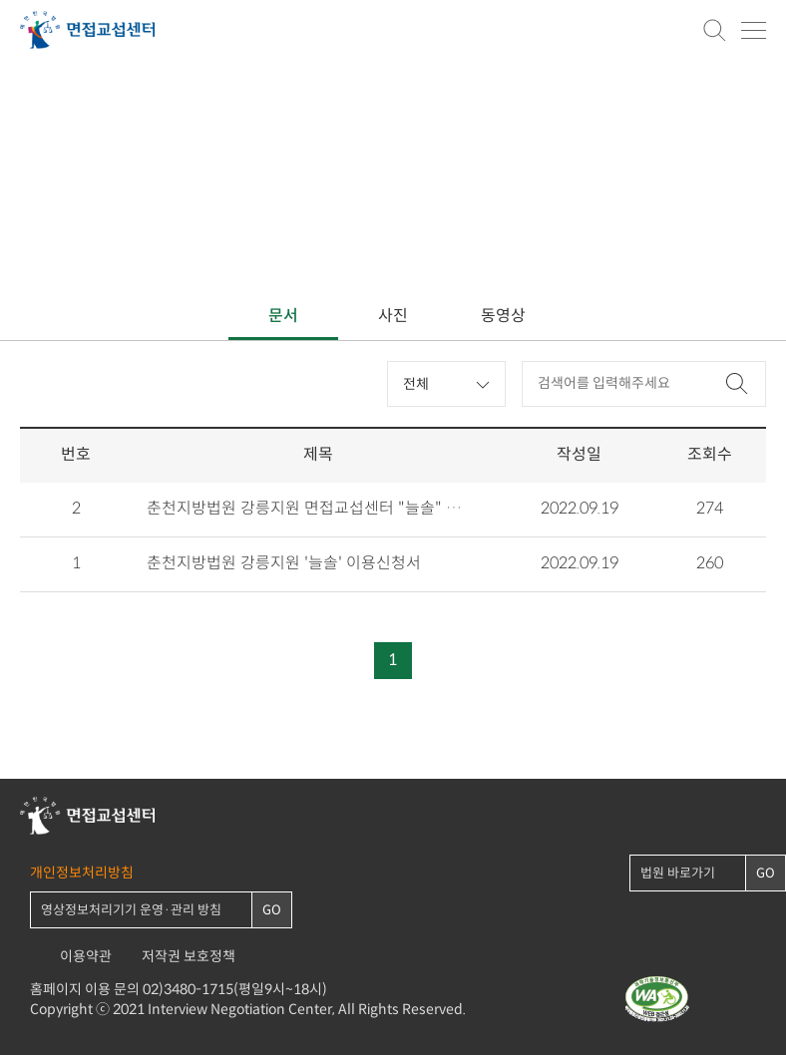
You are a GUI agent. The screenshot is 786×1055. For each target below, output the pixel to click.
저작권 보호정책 (188, 956)
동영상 (503, 316)
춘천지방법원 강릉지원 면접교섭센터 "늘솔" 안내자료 (308, 510)
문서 (283, 316)
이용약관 (86, 956)
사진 (393, 316)
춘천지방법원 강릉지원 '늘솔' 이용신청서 (284, 564)
